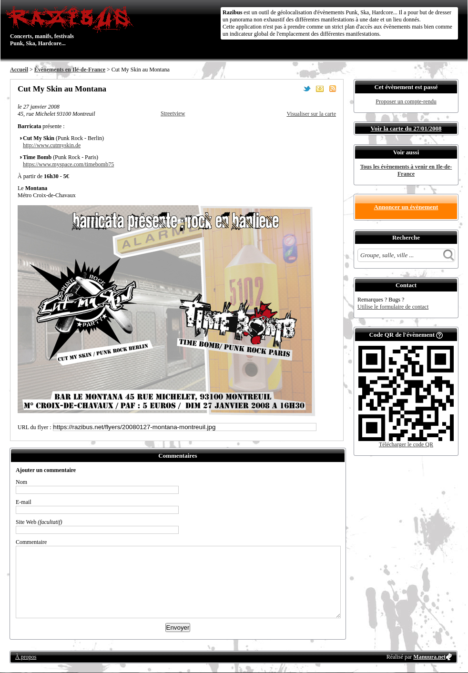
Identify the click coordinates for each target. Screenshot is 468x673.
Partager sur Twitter (307, 88)
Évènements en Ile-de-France (69, 69)
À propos (25, 656)
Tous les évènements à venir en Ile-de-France (406, 170)
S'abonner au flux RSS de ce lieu (332, 88)
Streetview (173, 113)
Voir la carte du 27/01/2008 (406, 128)
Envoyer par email (320, 88)
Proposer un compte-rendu (406, 101)
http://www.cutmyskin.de (52, 145)
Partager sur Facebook (294, 88)
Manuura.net (429, 656)
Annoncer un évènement (406, 207)
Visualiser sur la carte (311, 113)
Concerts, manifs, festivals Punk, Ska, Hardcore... (71, 26)
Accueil (19, 69)
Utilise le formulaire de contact (392, 306)
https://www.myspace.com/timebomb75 (68, 164)
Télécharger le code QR (406, 444)
